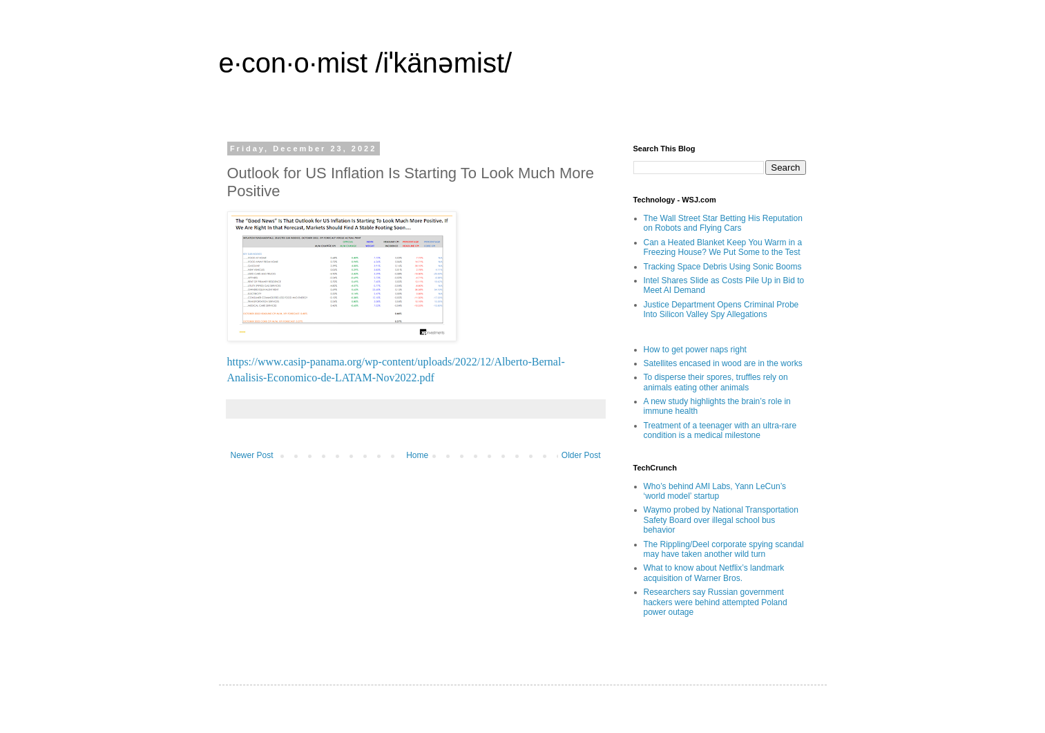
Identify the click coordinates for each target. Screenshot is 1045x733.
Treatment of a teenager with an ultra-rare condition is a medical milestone (720, 430)
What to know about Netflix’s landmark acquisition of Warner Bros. (714, 572)
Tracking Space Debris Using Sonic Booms (723, 267)
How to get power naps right (695, 349)
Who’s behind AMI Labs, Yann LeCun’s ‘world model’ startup (715, 491)
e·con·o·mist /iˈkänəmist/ (365, 63)
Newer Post (252, 455)
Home (417, 455)
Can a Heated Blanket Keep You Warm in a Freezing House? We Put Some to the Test (723, 247)
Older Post (581, 455)
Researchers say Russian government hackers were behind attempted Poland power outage (715, 602)
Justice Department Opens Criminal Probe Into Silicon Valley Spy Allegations (721, 309)
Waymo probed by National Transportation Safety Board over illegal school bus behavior (721, 520)
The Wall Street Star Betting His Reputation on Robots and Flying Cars (723, 223)
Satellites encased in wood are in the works (723, 363)
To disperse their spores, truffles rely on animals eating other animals (716, 382)
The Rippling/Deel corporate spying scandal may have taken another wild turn (724, 549)
